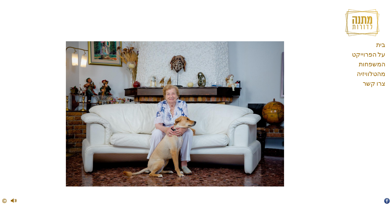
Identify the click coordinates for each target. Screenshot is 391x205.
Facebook (387, 201)
